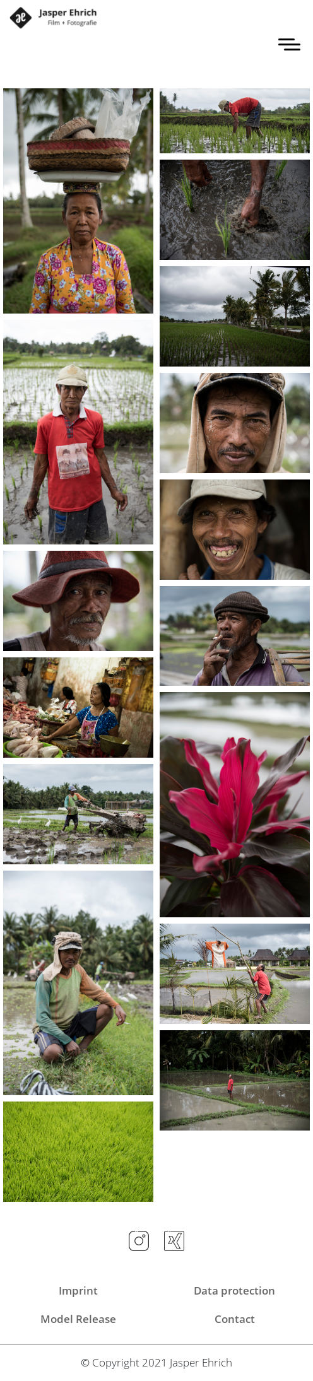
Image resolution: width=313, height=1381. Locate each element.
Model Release (78, 1319)
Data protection (234, 1290)
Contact (235, 1319)
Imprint (78, 1290)
